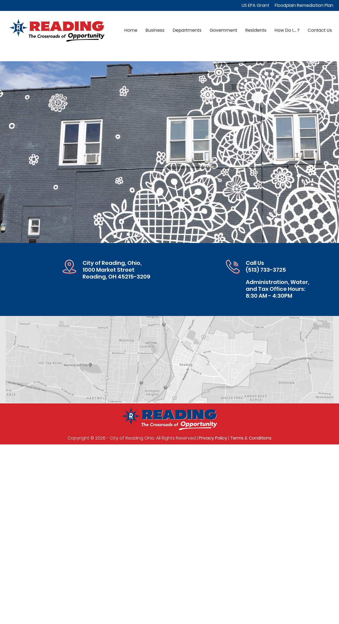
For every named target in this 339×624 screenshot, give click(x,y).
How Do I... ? (286, 30)
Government (223, 30)
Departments (187, 30)
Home (131, 30)
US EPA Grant (255, 5)
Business (154, 30)
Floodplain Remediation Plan (304, 5)
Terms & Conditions (250, 438)
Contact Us (320, 30)
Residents (255, 30)
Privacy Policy (213, 438)
